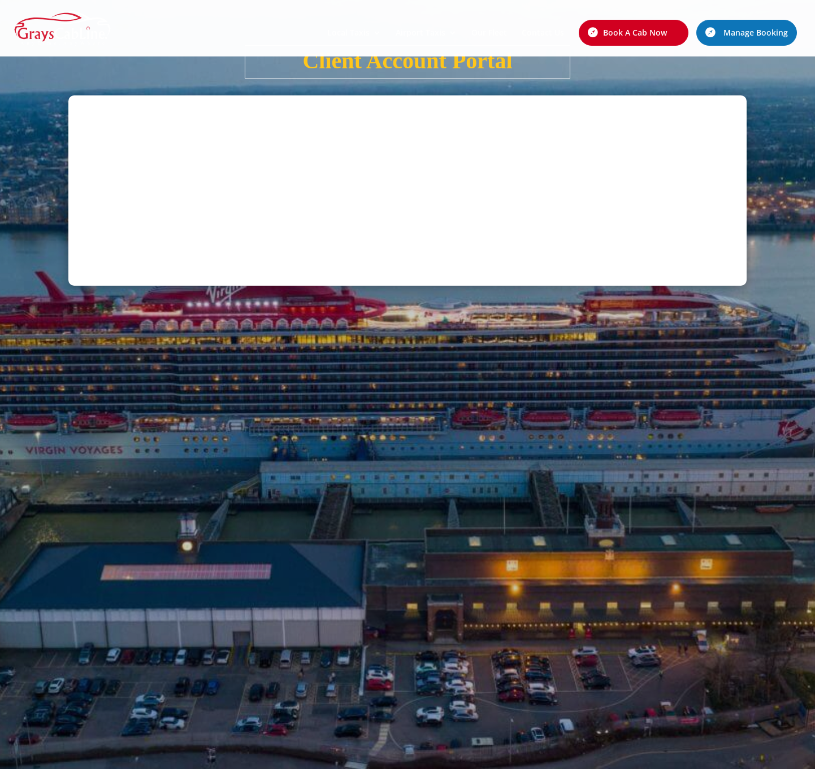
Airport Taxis (420, 33)
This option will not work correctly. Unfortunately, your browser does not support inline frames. (407, 188)
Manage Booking (755, 32)
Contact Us (543, 33)
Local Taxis (348, 33)
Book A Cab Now (635, 32)
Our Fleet (489, 33)
